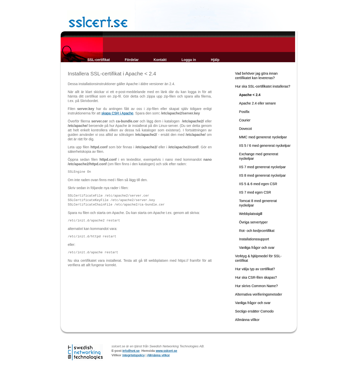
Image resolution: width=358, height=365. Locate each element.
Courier (245, 120)
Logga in (188, 60)
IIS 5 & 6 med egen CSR (258, 184)
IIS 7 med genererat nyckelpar (262, 167)
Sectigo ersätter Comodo (254, 311)
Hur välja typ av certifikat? (255, 269)
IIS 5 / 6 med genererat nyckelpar (265, 146)
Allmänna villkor (247, 320)
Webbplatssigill (250, 214)
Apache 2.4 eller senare (257, 103)
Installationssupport (254, 239)
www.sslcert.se (166, 351)
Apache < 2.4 (250, 95)
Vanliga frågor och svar (257, 248)
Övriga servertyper (253, 222)
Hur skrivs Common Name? (256, 286)
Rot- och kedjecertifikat (256, 231)
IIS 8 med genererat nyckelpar (262, 175)
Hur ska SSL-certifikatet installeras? (262, 86)
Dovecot (245, 129)
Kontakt (160, 60)
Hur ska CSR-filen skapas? (256, 277)
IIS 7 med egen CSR (255, 192)
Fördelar (132, 60)
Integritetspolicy (133, 355)
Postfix (244, 112)
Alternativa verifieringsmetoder (258, 294)
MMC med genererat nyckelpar (263, 137)
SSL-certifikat (99, 60)
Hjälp (215, 60)
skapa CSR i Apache (117, 113)
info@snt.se (131, 351)
